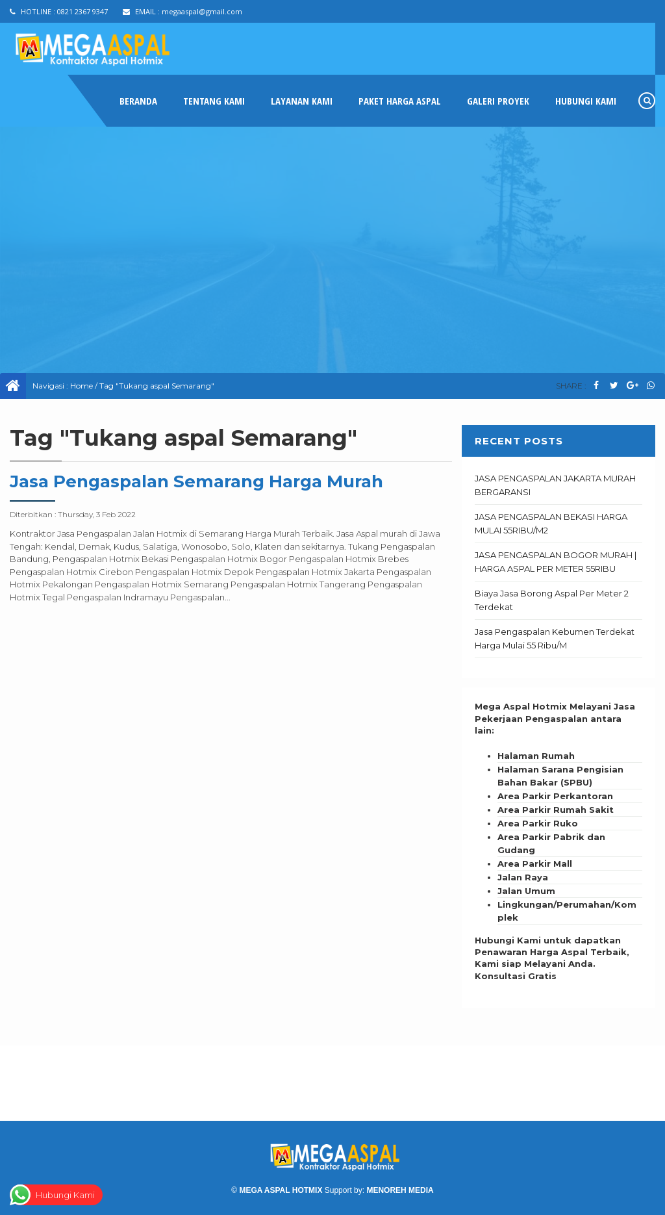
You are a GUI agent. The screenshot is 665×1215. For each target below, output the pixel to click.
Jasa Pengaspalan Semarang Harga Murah (196, 481)
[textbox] (558, 837)
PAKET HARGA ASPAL (399, 100)
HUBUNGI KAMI (585, 100)
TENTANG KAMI (214, 100)
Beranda (138, 100)
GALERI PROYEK (498, 100)
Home (81, 385)
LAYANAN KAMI (301, 100)
